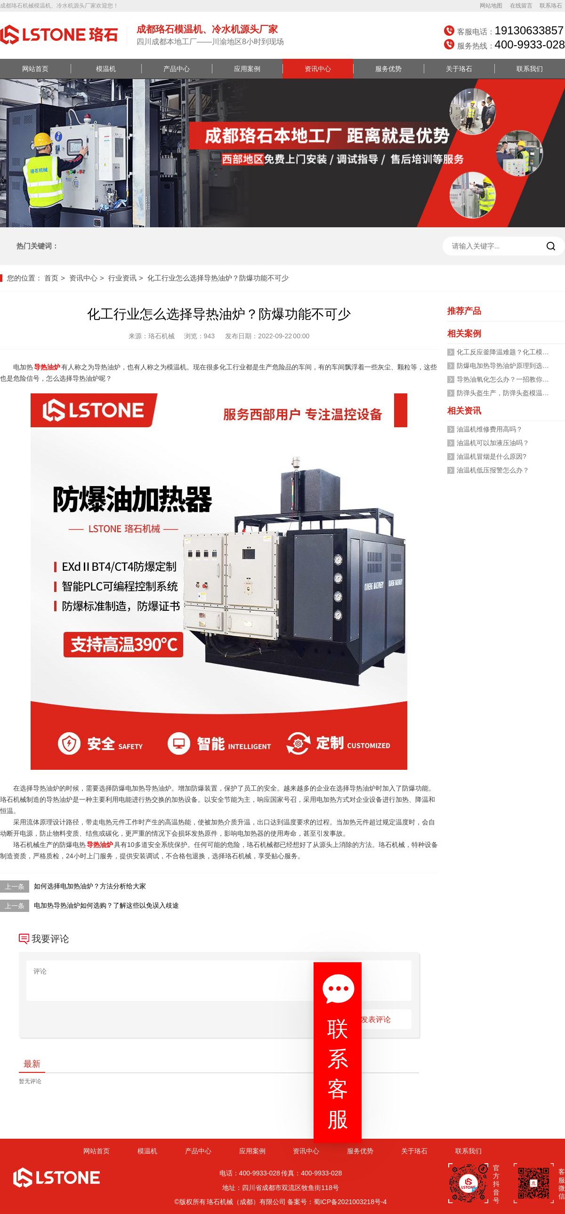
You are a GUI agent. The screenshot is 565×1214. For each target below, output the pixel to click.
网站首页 (35, 68)
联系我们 (530, 68)
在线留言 (521, 5)
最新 (32, 1064)
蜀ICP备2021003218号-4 (350, 1202)
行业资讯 (122, 278)
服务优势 (388, 68)
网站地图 (491, 5)
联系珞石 (551, 5)
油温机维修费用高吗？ (490, 429)
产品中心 (176, 68)
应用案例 (247, 68)
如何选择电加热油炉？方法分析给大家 (90, 886)
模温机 (106, 68)
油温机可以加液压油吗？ (493, 443)
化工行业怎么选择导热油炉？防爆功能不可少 (218, 278)
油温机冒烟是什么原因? (491, 456)
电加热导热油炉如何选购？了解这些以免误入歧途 (106, 905)
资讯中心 (318, 68)
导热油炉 (47, 367)
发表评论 (376, 1019)
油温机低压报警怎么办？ (493, 470)
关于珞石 (459, 68)
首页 (51, 278)
